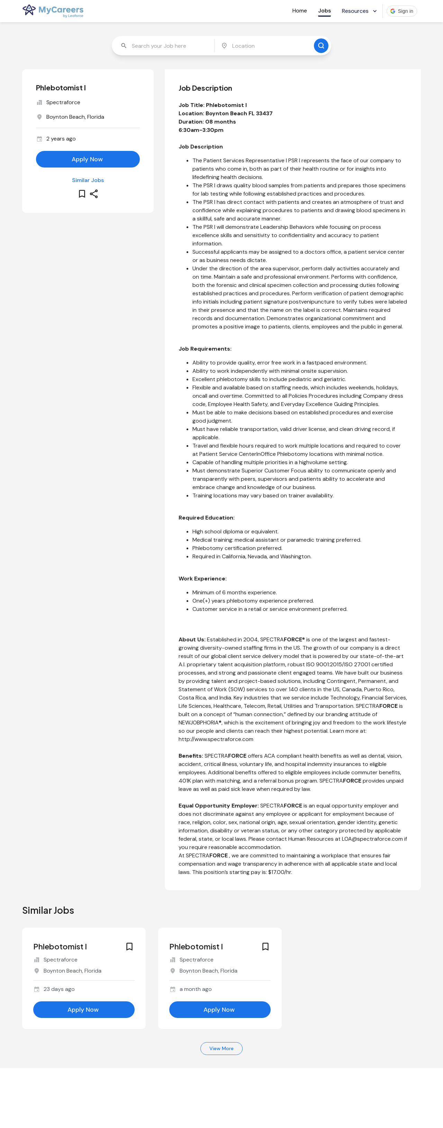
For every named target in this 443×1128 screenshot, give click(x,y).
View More (221, 1049)
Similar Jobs (88, 180)
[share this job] (94, 194)
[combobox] (163, 45)
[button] (402, 11)
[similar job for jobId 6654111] (84, 967)
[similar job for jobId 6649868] (220, 967)
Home (299, 10)
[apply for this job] (88, 159)
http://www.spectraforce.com (216, 739)
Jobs (324, 10)
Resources (360, 11)
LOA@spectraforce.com (372, 838)
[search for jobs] (321, 45)
